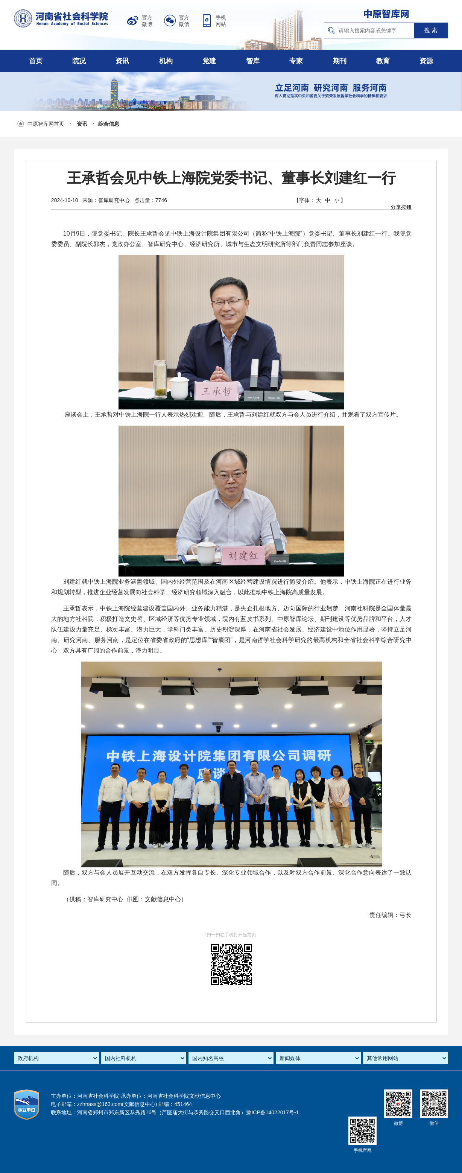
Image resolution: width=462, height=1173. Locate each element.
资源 (426, 61)
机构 (166, 61)
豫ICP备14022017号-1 (272, 1112)
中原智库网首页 (45, 124)
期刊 (339, 61)
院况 (79, 61)
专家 (296, 61)
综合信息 (108, 124)
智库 (253, 61)
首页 (36, 61)
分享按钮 (401, 207)
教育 (383, 61)
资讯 (122, 61)
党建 (209, 61)
